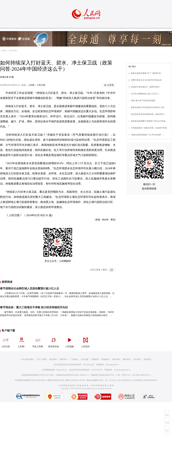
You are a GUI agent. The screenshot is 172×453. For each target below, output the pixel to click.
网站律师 (126, 359)
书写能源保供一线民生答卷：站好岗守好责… (150, 128)
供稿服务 (95, 359)
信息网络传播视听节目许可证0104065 (30, 380)
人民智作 (85, 341)
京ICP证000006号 (124, 380)
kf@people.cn (62, 370)
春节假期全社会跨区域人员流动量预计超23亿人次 (29, 288)
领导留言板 (53, 341)
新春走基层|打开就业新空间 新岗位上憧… (148, 107)
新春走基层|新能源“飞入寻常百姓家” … (147, 135)
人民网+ (21, 341)
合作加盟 (84, 359)
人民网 (3, 51)
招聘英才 (63, 359)
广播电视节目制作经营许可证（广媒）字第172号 (110, 375)
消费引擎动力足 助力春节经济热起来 (146, 80)
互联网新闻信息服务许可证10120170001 (37, 375)
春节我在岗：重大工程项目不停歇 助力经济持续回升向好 (34, 307)
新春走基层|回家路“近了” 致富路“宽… (147, 73)
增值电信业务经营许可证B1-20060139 (71, 375)
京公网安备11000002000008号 (145, 380)
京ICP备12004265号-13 (141, 375)
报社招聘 (53, 359)
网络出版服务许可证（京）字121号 (101, 380)
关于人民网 (41, 359)
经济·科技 (13, 51)
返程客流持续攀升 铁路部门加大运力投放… (149, 121)
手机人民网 (37, 341)
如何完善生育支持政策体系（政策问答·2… (148, 114)
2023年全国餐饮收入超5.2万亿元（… (146, 94)
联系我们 (147, 359)
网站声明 (116, 359)
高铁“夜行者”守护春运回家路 (143, 101)
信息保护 (137, 359)
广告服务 (74, 359)
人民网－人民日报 (36, 85)
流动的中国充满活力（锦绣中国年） (146, 87)
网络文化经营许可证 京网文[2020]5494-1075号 (66, 380)
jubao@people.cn (112, 365)
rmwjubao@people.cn (122, 370)
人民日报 (5, 341)
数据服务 (105, 359)
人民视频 (69, 341)
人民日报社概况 (27, 359)
